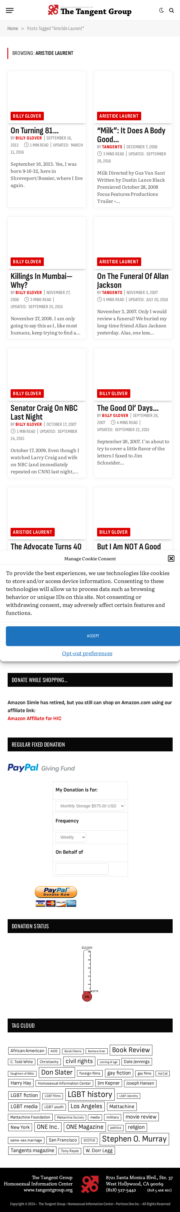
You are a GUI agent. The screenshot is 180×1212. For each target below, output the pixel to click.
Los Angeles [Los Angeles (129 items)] (86, 1106)
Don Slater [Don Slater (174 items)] (57, 1072)
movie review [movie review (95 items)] (141, 1117)
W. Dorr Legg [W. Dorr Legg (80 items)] (99, 1150)
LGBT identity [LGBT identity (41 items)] (128, 1096)
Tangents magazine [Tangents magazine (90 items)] (32, 1150)
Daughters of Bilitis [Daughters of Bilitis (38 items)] (22, 1073)
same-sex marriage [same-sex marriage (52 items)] (26, 1140)
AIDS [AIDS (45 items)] (54, 1051)
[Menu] (10, 10)
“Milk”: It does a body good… (131, 135)
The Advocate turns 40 (46, 546)
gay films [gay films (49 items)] (144, 1073)
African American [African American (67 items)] (27, 1051)
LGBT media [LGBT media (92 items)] (24, 1106)
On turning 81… (35, 130)
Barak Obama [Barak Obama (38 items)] (72, 1051)
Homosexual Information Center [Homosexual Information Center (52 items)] (64, 1083)
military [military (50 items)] (112, 1117)
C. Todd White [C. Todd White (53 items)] (21, 1062)
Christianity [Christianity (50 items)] (49, 1062)
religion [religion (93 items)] (136, 1127)
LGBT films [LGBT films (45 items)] (53, 1096)
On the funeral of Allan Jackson (133, 281)
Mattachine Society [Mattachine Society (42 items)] (70, 1117)
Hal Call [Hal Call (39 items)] (162, 1073)
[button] (171, 558)
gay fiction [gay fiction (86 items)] (119, 1073)
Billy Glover (27, 116)
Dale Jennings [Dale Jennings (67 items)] (137, 1062)
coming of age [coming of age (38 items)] (108, 1062)
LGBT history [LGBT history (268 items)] (90, 1094)
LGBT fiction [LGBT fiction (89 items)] (24, 1095)
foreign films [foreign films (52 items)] (89, 1073)
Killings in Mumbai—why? (42, 281)
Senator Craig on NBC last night (44, 412)
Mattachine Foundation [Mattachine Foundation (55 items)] (30, 1117)
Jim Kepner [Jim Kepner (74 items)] (109, 1083)
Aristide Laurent (119, 116)
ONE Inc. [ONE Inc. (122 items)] (48, 1127)
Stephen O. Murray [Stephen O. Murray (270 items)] (134, 1139)
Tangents (112, 147)
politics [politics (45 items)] (115, 1128)
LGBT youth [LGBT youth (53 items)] (54, 1107)
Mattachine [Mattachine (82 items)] (121, 1106)
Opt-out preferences (87, 653)
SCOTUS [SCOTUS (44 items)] (89, 1140)
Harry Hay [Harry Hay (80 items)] (21, 1083)
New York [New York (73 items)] (20, 1127)
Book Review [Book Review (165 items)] (131, 1050)
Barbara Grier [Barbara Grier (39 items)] (96, 1051)
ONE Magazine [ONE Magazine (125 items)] (85, 1127)
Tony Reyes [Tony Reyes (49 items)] (70, 1151)
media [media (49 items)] (95, 1117)
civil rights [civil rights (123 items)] (79, 1061)
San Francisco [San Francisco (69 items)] (63, 1140)
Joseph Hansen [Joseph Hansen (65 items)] (140, 1083)
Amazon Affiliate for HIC (34, 718)
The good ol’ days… (128, 408)
